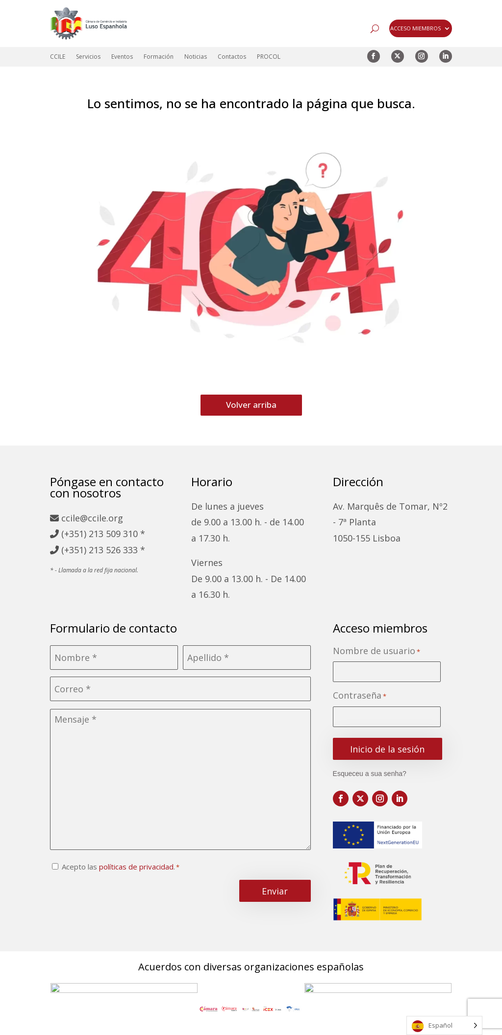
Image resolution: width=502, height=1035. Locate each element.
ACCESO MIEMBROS (415, 28)
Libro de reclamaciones (378, 1024)
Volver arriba (251, 404)
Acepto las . (118, 866)
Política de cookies (282, 1024)
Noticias (195, 57)
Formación (159, 57)
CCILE (57, 57)
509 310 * (125, 534)
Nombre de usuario (376, 651)
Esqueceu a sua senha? (369, 773)
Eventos (122, 57)
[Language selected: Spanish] (444, 1025)
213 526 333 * (117, 550)
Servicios (88, 57)
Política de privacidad (187, 1024)
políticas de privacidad (136, 866)
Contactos (232, 57)
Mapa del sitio (102, 1024)
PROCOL (268, 57)
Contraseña (359, 696)
